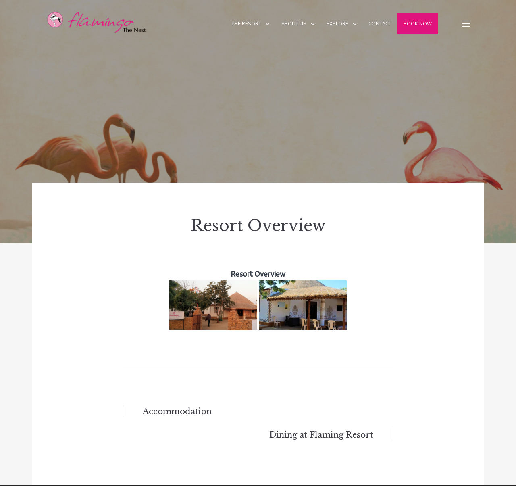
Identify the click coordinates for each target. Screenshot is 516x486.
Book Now (418, 23)
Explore (337, 23)
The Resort (246, 23)
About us (293, 23)
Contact (379, 23)
